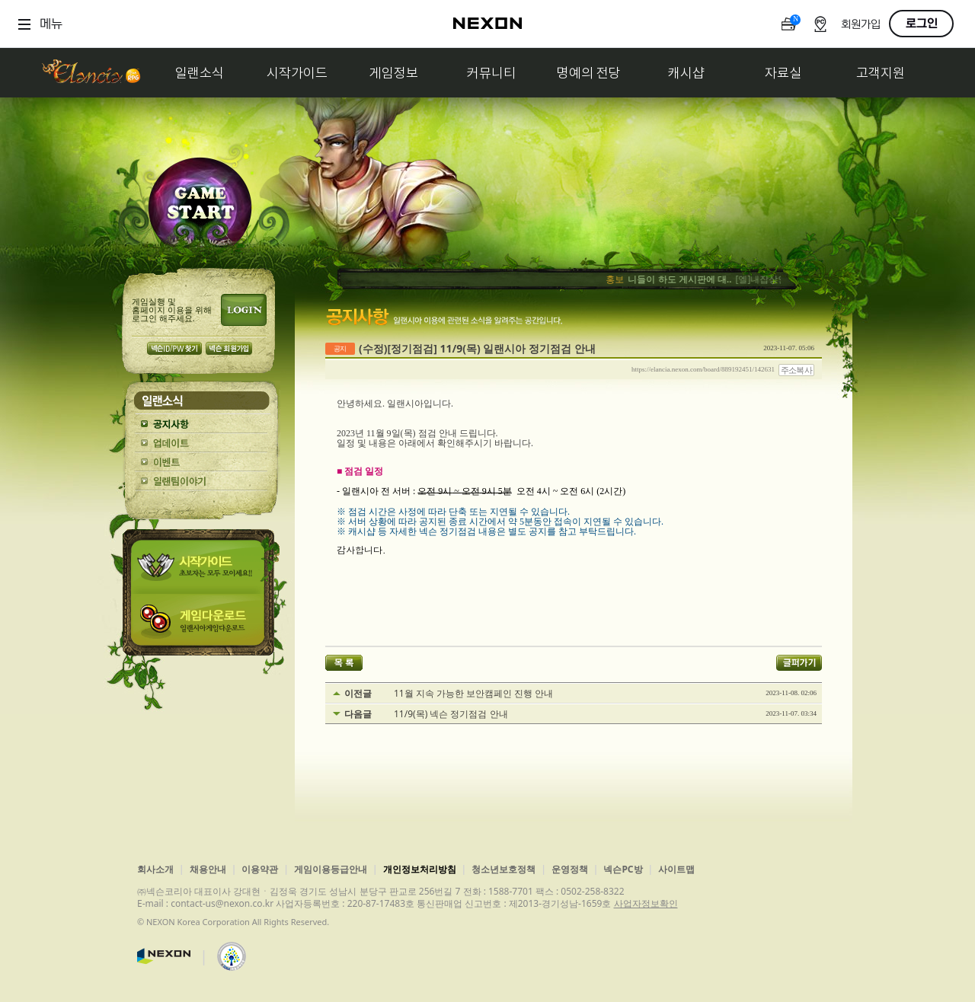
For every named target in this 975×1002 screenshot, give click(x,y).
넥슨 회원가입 (229, 348)
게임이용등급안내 (330, 869)
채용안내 (208, 869)
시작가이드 (297, 73)
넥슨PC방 (622, 869)
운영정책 (569, 869)
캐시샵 (686, 73)
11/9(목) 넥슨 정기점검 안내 (451, 714)
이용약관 (259, 869)
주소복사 (797, 370)
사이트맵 (676, 869)
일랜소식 (199, 73)
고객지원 (880, 73)
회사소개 (155, 869)
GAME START (199, 207)
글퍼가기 (799, 663)
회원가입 (861, 24)
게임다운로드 (201, 625)
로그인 (922, 23)
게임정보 (393, 73)
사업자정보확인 (646, 903)
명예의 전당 (589, 73)
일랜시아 (90, 72)
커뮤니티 (491, 73)
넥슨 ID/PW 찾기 (174, 348)
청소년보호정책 (503, 869)
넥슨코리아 (163, 956)
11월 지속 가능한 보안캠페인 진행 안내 (473, 693)
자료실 (783, 73)
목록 (344, 663)
